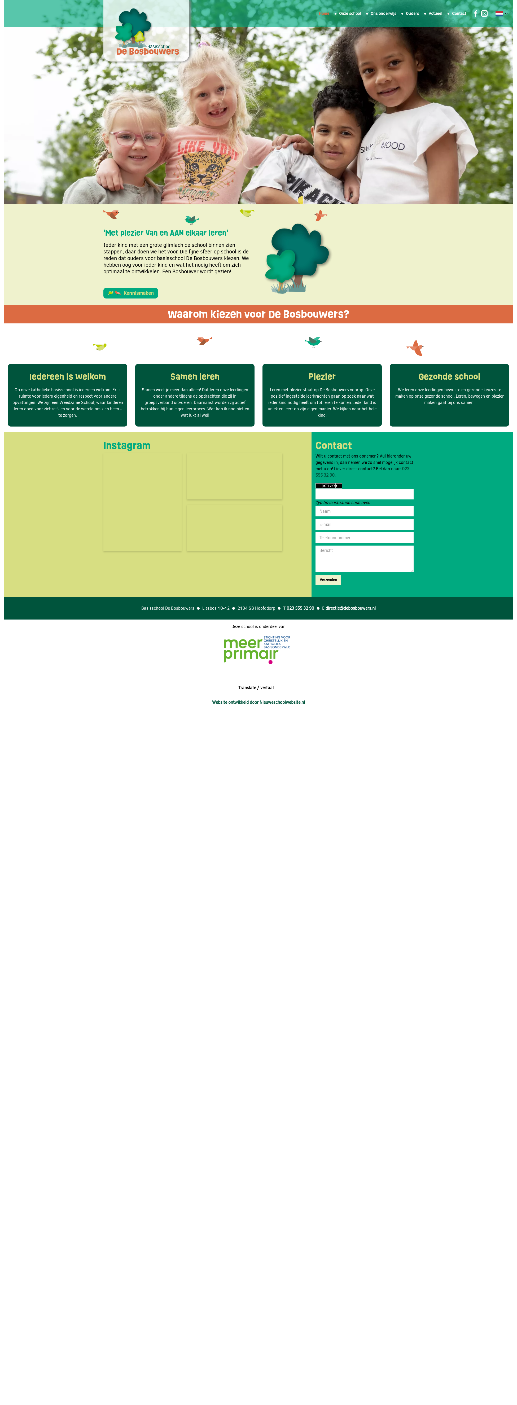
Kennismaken (131, 293)
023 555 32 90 (300, 608)
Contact (459, 13)
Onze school (350, 13)
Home (324, 13)
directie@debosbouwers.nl (351, 608)
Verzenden (328, 579)
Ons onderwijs (383, 13)
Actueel (435, 13)
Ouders (412, 13)
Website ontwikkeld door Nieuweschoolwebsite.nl (258, 702)
